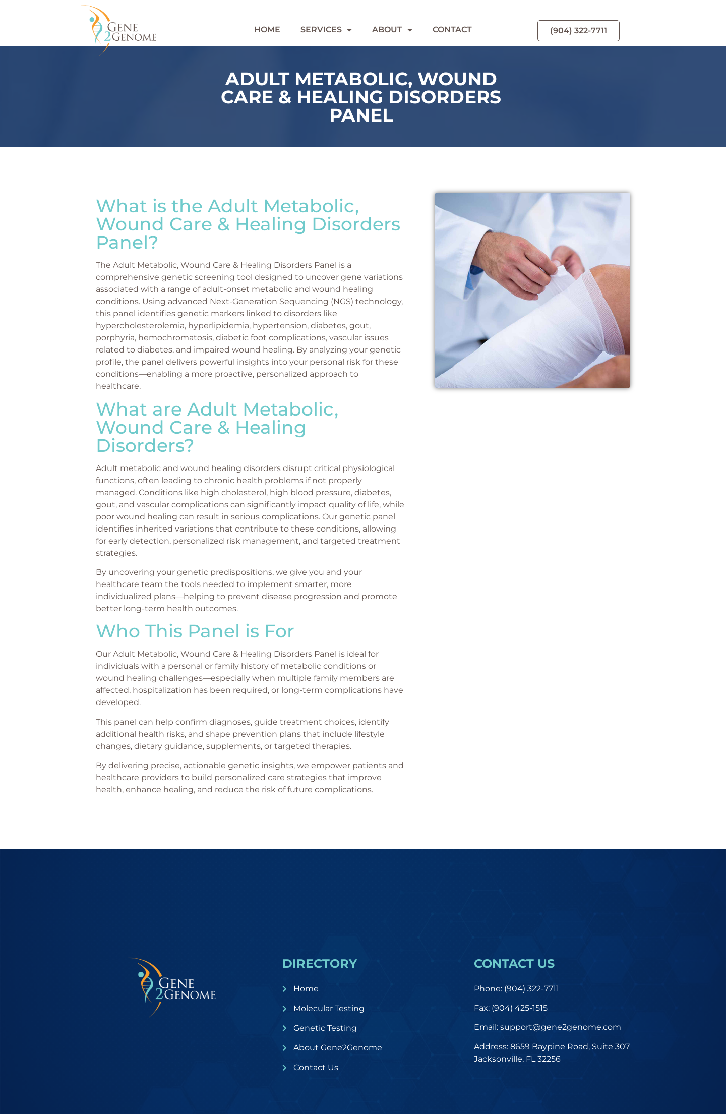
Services (326, 30)
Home (267, 29)
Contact (452, 29)
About (392, 30)
